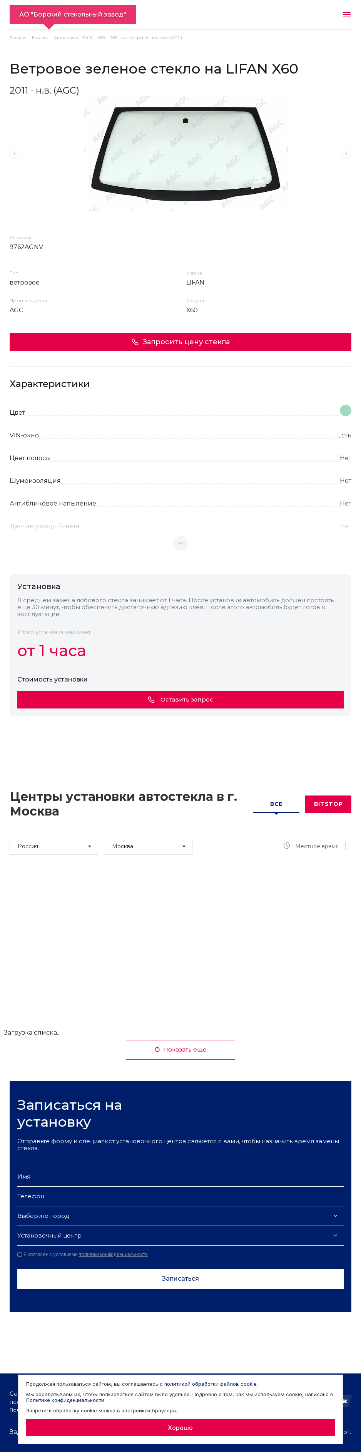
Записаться (180, 1278)
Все (276, 804)
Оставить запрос (180, 699)
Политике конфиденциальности (65, 1400)
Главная (18, 37)
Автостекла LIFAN (73, 37)
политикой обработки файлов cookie (210, 1384)
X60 (101, 37)
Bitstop (328, 804)
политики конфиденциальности (113, 1254)
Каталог (40, 37)
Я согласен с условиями (82, 1254)
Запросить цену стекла (180, 342)
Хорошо (180, 1428)
